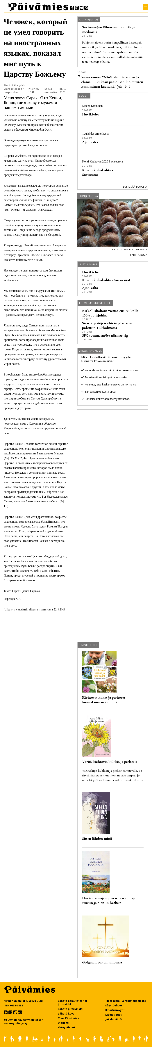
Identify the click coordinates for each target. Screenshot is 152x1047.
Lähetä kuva (138, 255)
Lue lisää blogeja (135, 186)
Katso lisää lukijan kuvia (129, 249)
